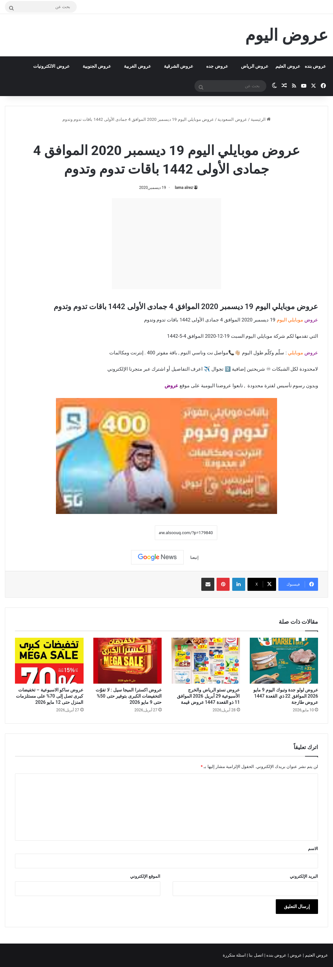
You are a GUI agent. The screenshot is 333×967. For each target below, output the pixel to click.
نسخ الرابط (134, 532)
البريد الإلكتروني (304, 876)
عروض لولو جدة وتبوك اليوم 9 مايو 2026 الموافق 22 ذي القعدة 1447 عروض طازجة (285, 696)
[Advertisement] (166, 243)
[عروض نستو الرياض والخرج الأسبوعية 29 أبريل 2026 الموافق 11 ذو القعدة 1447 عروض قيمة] (205, 660)
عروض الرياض (254, 66)
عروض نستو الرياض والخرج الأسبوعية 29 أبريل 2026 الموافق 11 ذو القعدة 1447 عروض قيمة (208, 696)
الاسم (313, 848)
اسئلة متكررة (235, 955)
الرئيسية (261, 119)
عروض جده (217, 66)
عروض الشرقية (178, 66)
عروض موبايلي (148, 133)
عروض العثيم (287, 66)
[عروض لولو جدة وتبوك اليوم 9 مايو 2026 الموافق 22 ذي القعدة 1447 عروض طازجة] (284, 660)
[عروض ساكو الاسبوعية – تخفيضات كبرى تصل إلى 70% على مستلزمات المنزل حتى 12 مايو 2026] (49, 660)
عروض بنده (315, 66)
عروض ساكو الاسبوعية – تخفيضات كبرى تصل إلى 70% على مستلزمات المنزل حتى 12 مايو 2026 (50, 696)
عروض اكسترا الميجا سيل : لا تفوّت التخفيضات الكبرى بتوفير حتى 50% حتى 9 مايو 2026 (129, 696)
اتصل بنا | (255, 955)
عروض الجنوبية (97, 66)
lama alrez (184, 187)
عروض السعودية (232, 119)
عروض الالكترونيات (51, 66)
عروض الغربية (137, 66)
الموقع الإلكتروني (145, 876)
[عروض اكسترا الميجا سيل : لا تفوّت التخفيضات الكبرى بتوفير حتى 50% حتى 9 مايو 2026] (127, 660)
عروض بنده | (276, 955)
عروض (171, 386)
